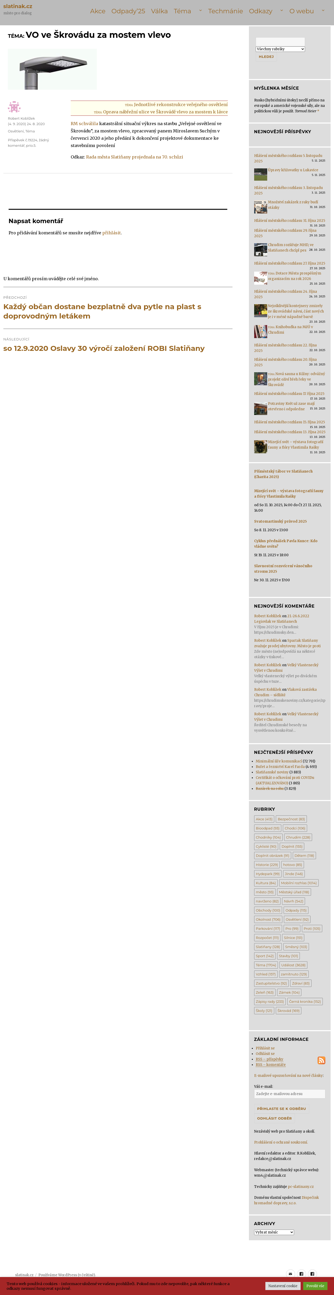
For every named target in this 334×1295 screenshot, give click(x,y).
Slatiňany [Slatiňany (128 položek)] (268, 947)
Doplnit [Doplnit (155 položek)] (292, 846)
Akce (97, 11)
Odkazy (260, 11)
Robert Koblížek (21, 118)
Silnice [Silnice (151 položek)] (293, 938)
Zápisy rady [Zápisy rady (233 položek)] (270, 1001)
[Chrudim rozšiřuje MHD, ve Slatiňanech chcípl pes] (260, 251)
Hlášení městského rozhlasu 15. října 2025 (289, 422)
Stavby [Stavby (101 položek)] (288, 956)
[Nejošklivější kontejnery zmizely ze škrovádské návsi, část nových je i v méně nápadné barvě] (260, 312)
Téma (182, 11)
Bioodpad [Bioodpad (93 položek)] (268, 828)
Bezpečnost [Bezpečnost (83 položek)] (291, 819)
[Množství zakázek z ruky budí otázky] (260, 208)
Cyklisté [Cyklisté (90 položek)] (266, 846)
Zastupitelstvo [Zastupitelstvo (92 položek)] (271, 983)
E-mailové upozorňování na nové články (288, 1075)
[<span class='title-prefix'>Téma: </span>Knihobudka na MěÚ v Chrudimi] (260, 333)
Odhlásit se (265, 1054)
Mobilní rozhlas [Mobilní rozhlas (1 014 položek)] (299, 883)
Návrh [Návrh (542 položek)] (293, 901)
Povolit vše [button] (315, 1286)
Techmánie (225, 11)
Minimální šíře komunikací (279, 761)
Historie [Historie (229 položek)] (267, 865)
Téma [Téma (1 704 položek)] (266, 965)
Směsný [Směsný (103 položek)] (296, 947)
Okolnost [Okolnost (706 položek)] (268, 919)
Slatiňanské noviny (272, 772)
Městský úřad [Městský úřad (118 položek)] (294, 892)
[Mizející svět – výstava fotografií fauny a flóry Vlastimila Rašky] (260, 448)
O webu (301, 11)
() (26, 124)
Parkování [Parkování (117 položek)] (268, 928)
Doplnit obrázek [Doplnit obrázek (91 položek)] (272, 855)
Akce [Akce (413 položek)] (264, 819)
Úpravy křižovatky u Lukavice (293, 170)
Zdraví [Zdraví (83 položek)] (300, 983)
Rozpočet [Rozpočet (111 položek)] (267, 938)
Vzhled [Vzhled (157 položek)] (266, 974)
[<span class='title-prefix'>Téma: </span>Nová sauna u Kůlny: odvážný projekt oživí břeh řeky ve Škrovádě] (260, 380)
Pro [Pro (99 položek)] (292, 928)
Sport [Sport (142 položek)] (265, 956)
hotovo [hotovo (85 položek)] (292, 865)
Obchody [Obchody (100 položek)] (268, 910)
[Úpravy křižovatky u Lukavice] (260, 176)
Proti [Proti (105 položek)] (312, 928)
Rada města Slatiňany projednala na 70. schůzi (134, 157)
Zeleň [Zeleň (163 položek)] (265, 992)
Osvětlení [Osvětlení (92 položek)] (297, 919)
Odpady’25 (128, 11)
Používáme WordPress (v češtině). (67, 1275)
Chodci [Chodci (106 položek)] (295, 828)
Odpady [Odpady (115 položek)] (296, 910)
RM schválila (84, 123)
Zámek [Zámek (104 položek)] (289, 992)
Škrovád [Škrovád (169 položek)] (289, 1011)
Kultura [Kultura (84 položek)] (266, 883)
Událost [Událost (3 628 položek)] (293, 965)
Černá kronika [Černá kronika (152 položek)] (305, 1001)
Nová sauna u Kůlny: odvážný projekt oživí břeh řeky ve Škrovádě (296, 379)
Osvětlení (16, 131)
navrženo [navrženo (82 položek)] (267, 901)
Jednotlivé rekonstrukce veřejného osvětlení (176, 104)
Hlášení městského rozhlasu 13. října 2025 (289, 432)
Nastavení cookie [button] (283, 1286)
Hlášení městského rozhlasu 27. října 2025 (289, 263)
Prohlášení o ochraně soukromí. (281, 1142)
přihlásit (111, 232)
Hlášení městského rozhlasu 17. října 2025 (289, 394)
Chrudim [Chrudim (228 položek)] (298, 837)
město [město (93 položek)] (265, 892)
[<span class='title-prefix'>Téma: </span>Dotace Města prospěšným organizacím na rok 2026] (260, 280)
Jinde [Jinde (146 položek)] (294, 874)
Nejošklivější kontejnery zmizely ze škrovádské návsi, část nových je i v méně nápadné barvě (296, 311)
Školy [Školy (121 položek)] (264, 1011)
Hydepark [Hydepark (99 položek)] (268, 874)
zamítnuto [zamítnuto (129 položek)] (294, 974)
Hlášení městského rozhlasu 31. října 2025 (289, 220)
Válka (159, 11)
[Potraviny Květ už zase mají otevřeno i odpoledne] (260, 410)
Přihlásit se (265, 1048)
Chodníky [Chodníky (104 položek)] (268, 837)
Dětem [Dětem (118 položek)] (304, 855)
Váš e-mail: (263, 1086)
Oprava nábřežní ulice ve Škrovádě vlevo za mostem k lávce (161, 111)
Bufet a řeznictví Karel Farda (280, 767)
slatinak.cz (17, 6)
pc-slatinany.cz (301, 1186)
